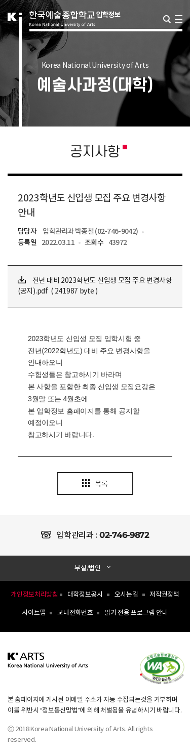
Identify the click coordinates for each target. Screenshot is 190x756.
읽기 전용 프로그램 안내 (136, 613)
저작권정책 (164, 595)
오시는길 (126, 595)
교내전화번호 (75, 613)
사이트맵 (34, 613)
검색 (167, 19)
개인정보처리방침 (34, 595)
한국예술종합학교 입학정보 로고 (75, 31)
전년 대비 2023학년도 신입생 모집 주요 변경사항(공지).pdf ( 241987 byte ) (95, 286)
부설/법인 (88, 568)
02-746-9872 (124, 535)
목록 (94, 483)
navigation (178, 19)
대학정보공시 (85, 595)
